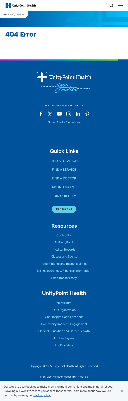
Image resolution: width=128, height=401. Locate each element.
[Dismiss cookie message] (121, 391)
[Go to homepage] (20, 5)
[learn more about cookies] (42, 395)
